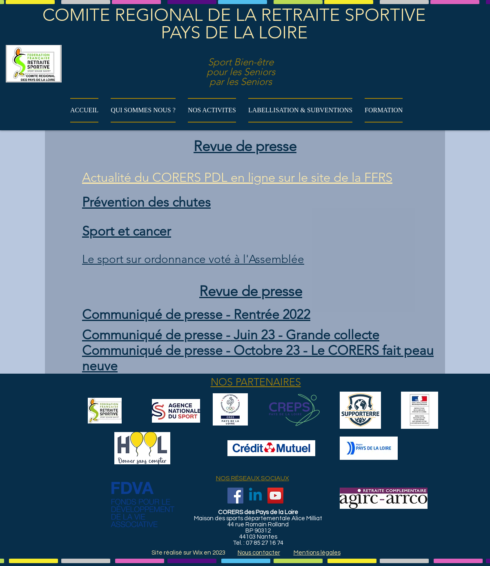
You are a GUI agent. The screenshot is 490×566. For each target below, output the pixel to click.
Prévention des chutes (146, 202)
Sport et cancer (126, 231)
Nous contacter (259, 553)
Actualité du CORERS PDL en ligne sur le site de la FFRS (237, 177)
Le (88, 259)
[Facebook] (235, 496)
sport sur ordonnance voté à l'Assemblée (199, 259)
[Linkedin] (255, 496)
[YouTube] (275, 496)
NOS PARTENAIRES (256, 382)
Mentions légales (317, 553)
